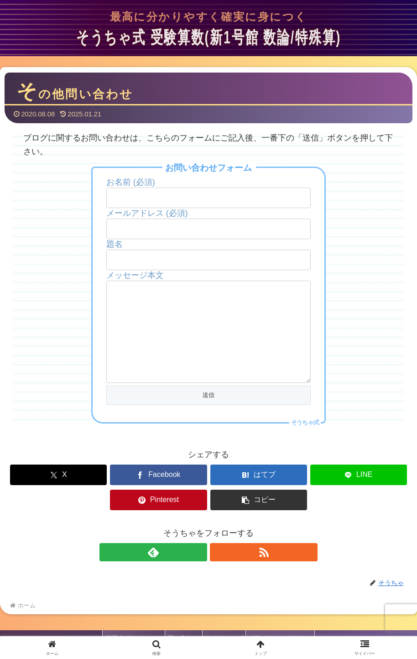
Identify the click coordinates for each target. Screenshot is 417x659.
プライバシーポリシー (287, 631)
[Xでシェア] (41, 493)
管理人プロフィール (127, 631)
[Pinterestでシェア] (309, 493)
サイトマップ (226, 631)
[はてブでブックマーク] (175, 493)
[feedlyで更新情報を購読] (198, 545)
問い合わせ (182, 631)
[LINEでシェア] (242, 493)
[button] (376, 493)
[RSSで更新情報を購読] (219, 545)
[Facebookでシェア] (108, 493)
